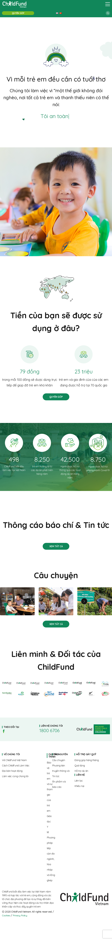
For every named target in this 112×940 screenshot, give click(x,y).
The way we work (22, 768)
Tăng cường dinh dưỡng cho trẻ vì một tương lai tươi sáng (94, 604)
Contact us (89, 783)
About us (22, 763)
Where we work (22, 774)
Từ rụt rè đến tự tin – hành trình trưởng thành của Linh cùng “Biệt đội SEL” (56, 604)
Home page (47, 758)
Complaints (89, 789)
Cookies (6, 918)
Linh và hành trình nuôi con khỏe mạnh (17, 604)
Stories (56, 549)
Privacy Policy (20, 918)
